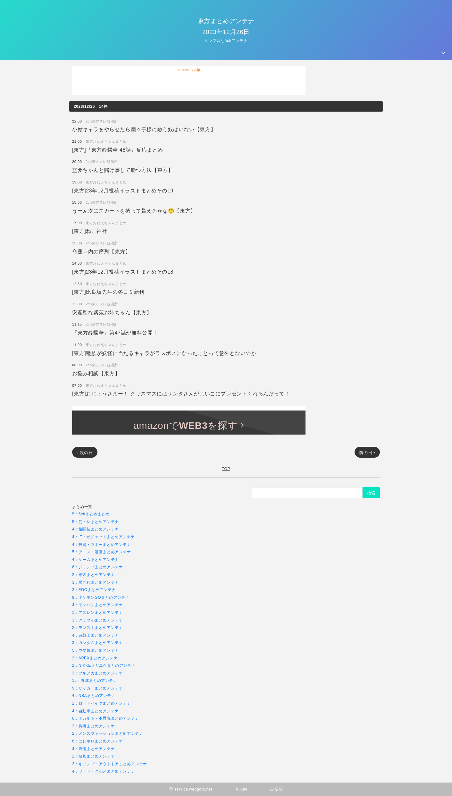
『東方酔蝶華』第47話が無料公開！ (115, 332)
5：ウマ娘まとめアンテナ (95, 650)
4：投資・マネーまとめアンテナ (101, 544)
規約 (241, 789)
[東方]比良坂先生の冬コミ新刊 (108, 292)
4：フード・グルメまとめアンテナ (103, 771)
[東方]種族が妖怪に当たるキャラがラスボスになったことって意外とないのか (164, 353)
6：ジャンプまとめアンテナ (97, 566)
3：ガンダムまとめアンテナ (97, 642)
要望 (276, 789)
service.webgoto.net (190, 789)
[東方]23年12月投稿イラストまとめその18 (122, 271)
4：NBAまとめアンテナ (93, 695)
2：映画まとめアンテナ (93, 756)
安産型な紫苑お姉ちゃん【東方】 (112, 312)
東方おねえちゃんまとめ (106, 141)
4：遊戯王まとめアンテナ (95, 635)
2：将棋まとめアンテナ (93, 726)
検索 (371, 492)
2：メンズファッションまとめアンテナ (107, 733)
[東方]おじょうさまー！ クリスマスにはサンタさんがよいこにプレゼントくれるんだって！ (181, 393)
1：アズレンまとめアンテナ (97, 612)
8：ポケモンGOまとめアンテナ (100, 597)
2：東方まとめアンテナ (93, 574)
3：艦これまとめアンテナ (95, 582)
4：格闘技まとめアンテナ (95, 529)
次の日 (85, 452)
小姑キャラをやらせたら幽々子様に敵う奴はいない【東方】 (144, 129)
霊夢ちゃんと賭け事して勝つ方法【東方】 (122, 170)
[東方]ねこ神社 (89, 231)
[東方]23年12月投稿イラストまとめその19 (122, 190)
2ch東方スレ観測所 (102, 121)
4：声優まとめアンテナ (93, 748)
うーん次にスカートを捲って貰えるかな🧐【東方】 (134, 210)
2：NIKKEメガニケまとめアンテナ (104, 665)
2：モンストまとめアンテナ (97, 627)
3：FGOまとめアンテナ (94, 589)
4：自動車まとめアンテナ (95, 710)
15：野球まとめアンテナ (94, 680)
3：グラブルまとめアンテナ (97, 620)
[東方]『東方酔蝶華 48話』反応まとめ (117, 150)
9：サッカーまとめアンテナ (97, 688)
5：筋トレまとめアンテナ (95, 521)
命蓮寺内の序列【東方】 (101, 251)
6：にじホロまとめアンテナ (97, 741)
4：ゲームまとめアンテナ (95, 559)
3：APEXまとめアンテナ (95, 658)
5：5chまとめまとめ (91, 514)
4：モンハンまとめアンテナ (97, 604)
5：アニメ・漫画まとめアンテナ (101, 551)
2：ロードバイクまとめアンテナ (101, 703)
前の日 (367, 452)
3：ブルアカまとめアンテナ (97, 673)
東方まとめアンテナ (226, 20)
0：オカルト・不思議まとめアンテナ (105, 718)
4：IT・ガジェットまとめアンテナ (103, 536)
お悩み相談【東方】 (96, 373)
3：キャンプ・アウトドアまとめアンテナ (109, 763)
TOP (226, 468)
